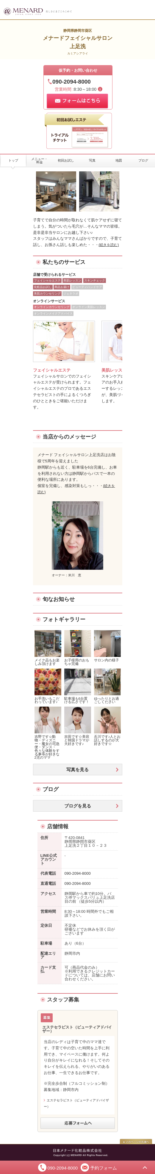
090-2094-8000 (71, 82)
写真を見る (77, 769)
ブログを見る (77, 805)
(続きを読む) (109, 245)
